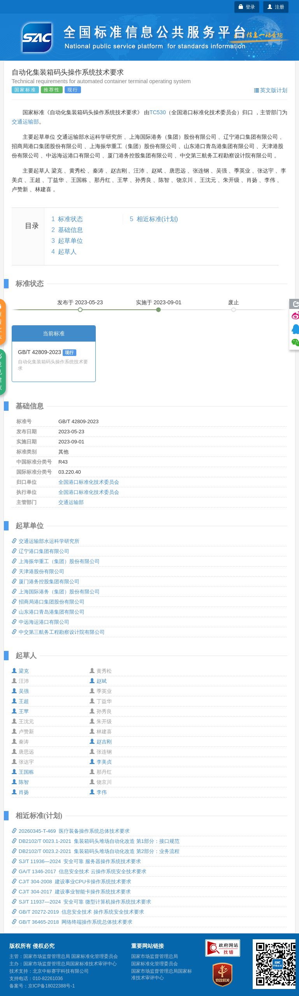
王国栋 (23, 772)
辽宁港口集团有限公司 (40, 551)
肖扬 (20, 792)
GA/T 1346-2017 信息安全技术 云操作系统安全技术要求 (79, 871)
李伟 (98, 792)
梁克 (20, 671)
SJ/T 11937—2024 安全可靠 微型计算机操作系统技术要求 (81, 902)
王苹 (20, 711)
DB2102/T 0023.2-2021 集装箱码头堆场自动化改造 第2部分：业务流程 (95, 851)
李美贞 (101, 762)
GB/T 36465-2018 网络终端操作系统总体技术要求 (72, 922)
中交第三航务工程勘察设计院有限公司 (58, 632)
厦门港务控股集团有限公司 (45, 581)
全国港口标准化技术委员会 (88, 482)
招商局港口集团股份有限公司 (48, 602)
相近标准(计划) (157, 219)
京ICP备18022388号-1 (51, 986)
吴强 (20, 691)
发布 (80, 302)
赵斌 (98, 681)
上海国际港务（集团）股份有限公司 (56, 592)
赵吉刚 (101, 742)
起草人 (67, 251)
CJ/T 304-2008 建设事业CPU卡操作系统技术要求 (71, 881)
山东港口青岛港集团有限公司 (48, 612)
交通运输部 (25, 122)
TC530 (158, 112)
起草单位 (70, 240)
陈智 (20, 782)
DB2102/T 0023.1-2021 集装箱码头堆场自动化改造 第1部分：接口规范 (95, 841)
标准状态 (70, 219)
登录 (247, 7)
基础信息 (70, 230)
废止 (233, 302)
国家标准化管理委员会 (154, 963)
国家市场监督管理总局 (154, 956)
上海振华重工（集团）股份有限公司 (56, 561)
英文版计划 (270, 90)
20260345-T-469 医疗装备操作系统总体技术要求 (71, 831)
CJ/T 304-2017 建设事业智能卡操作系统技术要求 (71, 892)
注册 (275, 7)
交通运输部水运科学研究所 (45, 541)
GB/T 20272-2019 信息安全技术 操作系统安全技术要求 (78, 912)
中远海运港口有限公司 (40, 622)
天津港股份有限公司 (38, 571)
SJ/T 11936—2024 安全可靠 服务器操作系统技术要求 (76, 861)
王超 (20, 701)
